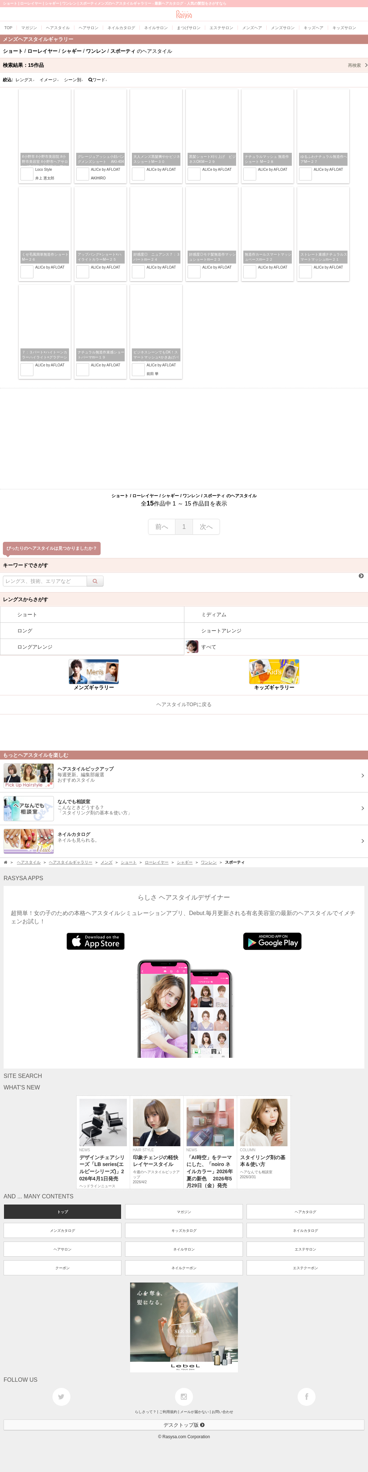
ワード (97, 79)
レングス (25, 79)
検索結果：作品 (185, 65)
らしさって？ (145, 1412)
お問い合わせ (222, 1412)
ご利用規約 (168, 1412)
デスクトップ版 (184, 1425)
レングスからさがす (25, 599)
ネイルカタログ (305, 1231)
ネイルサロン (184, 1249)
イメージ (49, 79)
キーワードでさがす (25, 565)
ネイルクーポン (184, 1268)
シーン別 (73, 79)
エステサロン (305, 1249)
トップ (62, 1212)
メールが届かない (194, 1412)
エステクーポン (305, 1268)
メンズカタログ (62, 1231)
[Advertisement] (184, 438)
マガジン (184, 1212)
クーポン (62, 1268)
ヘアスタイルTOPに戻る (184, 704)
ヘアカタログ (305, 1212)
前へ (161, 526)
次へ (206, 526)
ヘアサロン (63, 1249)
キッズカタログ (184, 1231)
